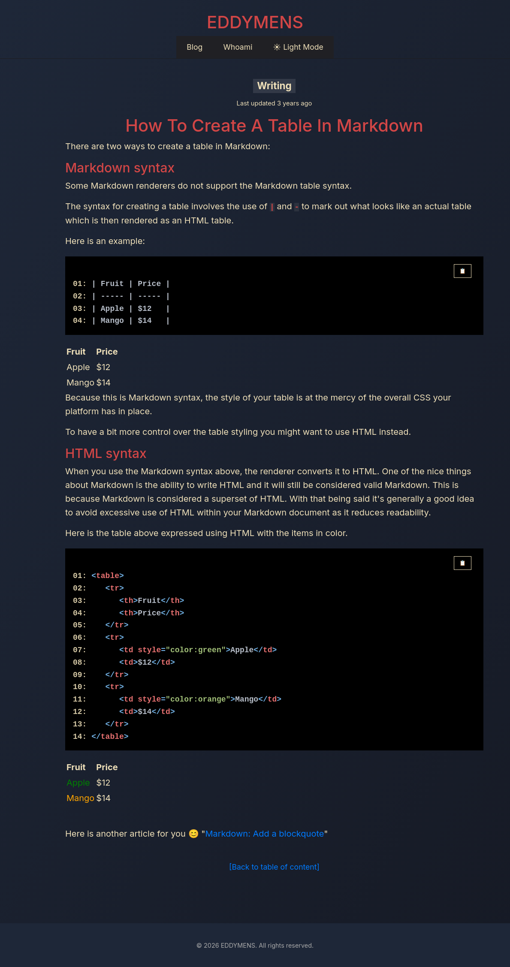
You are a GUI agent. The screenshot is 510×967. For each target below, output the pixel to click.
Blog (194, 46)
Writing (274, 85)
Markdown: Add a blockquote (264, 833)
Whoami (237, 46)
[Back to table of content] (274, 866)
